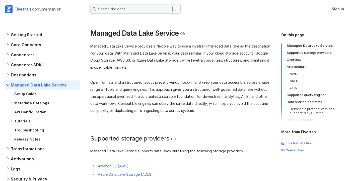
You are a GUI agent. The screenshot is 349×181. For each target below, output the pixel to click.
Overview (294, 60)
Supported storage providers (309, 53)
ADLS (294, 81)
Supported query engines (306, 95)
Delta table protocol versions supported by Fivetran (312, 111)
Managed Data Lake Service (310, 45)
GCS (293, 88)
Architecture (296, 67)
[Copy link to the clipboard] (183, 34)
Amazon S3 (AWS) (113, 166)
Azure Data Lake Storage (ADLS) (125, 174)
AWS (293, 74)
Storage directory (300, 120)
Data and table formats (304, 102)
